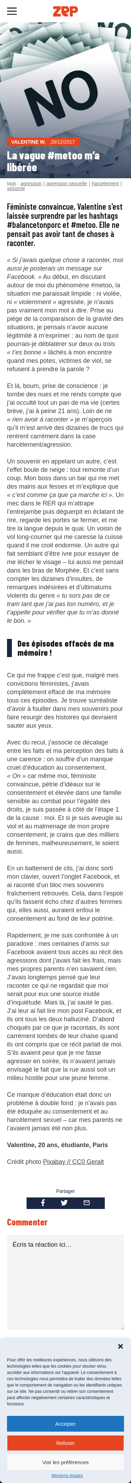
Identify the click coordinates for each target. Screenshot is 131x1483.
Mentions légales (67, 1476)
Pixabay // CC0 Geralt (73, 1161)
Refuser (65, 1443)
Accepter (65, 1424)
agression (31, 183)
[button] (120, 1346)
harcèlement (105, 183)
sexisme (16, 188)
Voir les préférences (65, 1462)
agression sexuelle (66, 183)
